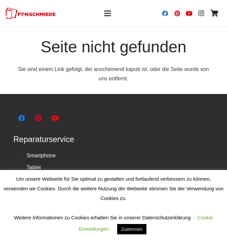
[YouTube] (189, 13)
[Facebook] (165, 13)
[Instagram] (201, 13)
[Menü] (107, 13)
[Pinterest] (177, 13)
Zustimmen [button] (131, 229)
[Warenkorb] (214, 13)
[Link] (30, 13)
